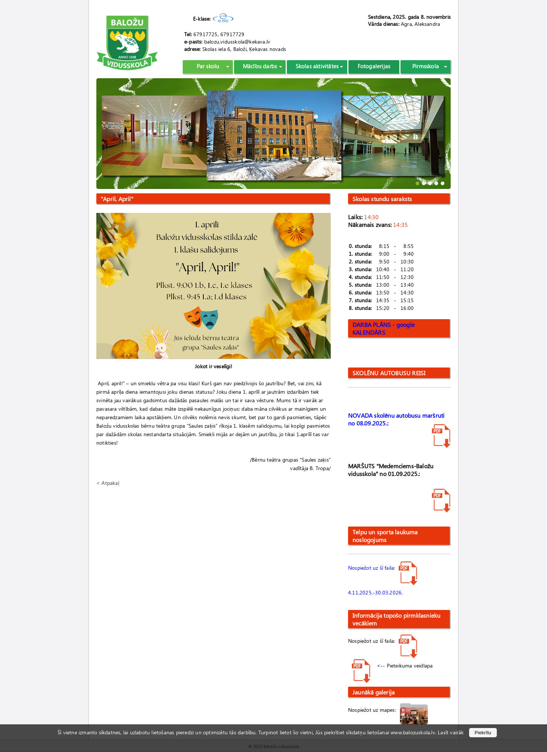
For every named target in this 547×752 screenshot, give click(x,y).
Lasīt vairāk (451, 732)
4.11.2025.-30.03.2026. (375, 592)
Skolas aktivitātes (317, 66)
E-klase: (202, 18)
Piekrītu (483, 732)
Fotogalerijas (374, 66)
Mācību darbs (260, 66)
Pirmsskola (425, 66)
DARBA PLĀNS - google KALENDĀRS (383, 328)
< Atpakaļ (107, 482)
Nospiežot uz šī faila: (382, 567)
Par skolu (208, 66)
